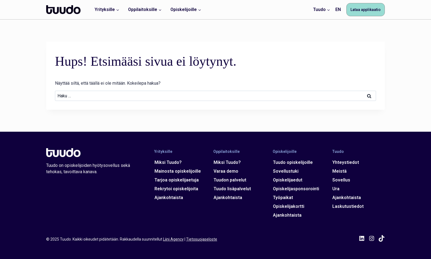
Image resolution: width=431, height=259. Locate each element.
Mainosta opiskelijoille (177, 171)
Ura (335, 188)
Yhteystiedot (345, 162)
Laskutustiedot (347, 206)
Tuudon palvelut (230, 180)
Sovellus (341, 180)
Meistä (339, 171)
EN (338, 9)
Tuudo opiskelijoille (293, 162)
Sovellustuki (286, 171)
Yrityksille (163, 151)
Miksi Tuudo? (168, 162)
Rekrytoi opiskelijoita (176, 188)
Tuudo (338, 151)
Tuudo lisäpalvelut (232, 188)
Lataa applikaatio (365, 9)
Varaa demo (226, 171)
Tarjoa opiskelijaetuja (176, 180)
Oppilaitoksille (226, 151)
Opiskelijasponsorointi (296, 188)
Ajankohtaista (168, 197)
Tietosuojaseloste (201, 239)
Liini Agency (173, 239)
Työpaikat (283, 197)
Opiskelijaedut (287, 180)
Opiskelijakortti (288, 206)
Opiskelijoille (285, 151)
